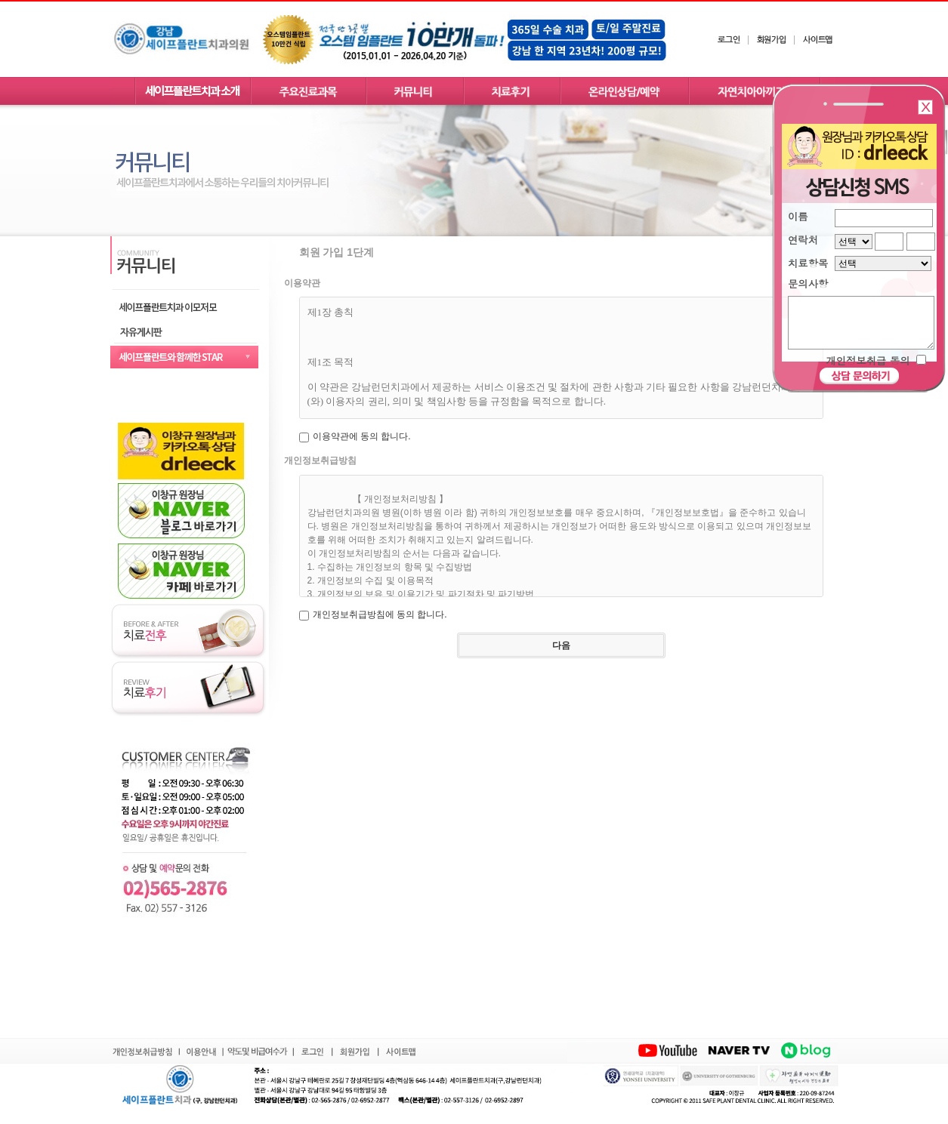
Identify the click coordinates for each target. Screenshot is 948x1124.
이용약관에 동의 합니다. (362, 436)
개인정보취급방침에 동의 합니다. (380, 614)
